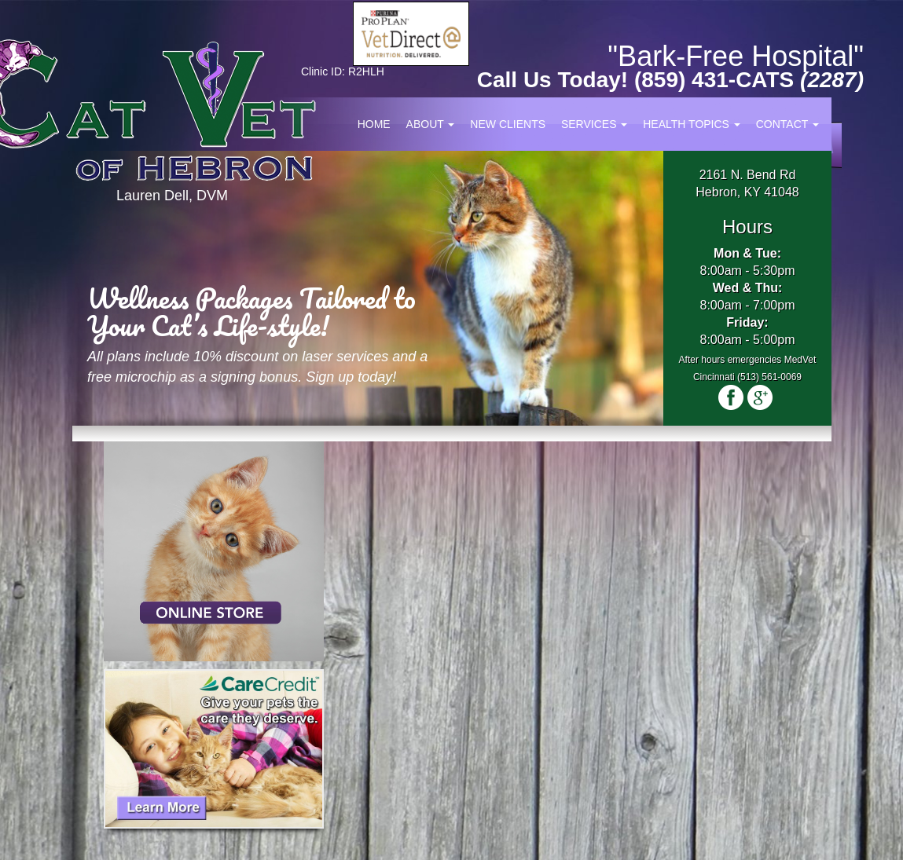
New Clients (507, 124)
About (430, 124)
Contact (787, 124)
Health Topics (691, 124)
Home (374, 124)
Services (594, 124)
